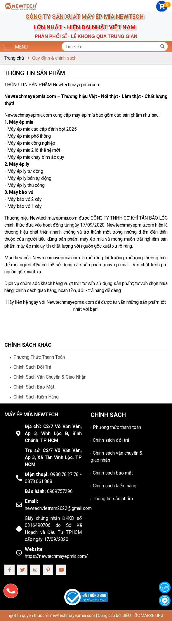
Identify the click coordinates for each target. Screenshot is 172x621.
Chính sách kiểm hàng (36, 397)
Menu (16, 46)
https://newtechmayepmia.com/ (56, 556)
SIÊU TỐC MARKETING (142, 615)
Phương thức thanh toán (39, 357)
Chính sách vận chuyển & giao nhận (49, 377)
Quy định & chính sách (54, 58)
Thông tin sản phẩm (113, 498)
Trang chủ (14, 58)
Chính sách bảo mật (33, 387)
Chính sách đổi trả (32, 367)
